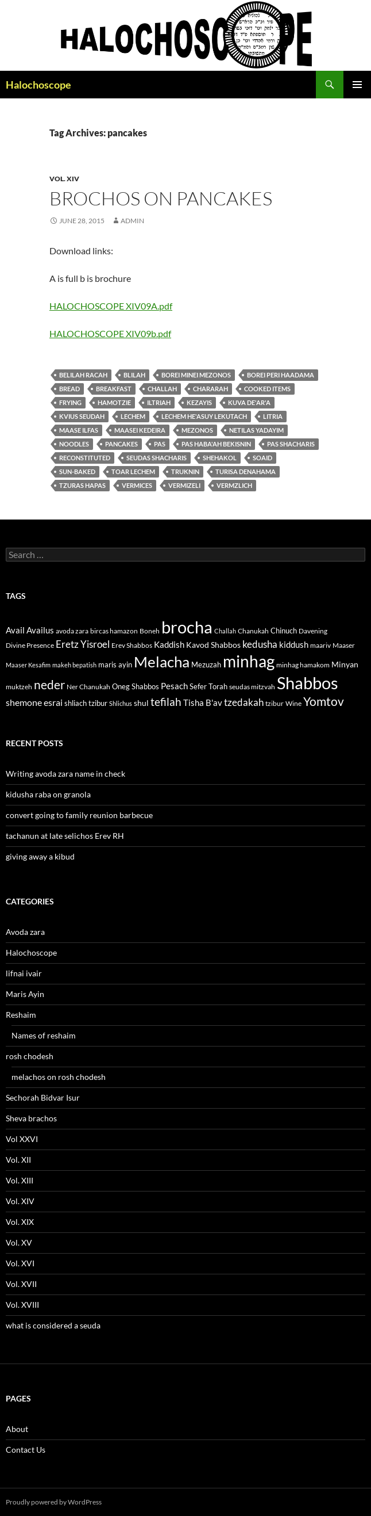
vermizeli (184, 485)
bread (69, 388)
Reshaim (21, 1014)
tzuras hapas (82, 485)
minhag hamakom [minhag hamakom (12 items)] (303, 664)
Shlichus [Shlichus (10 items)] (120, 703)
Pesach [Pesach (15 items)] (174, 686)
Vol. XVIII (22, 1304)
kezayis (199, 402)
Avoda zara (25, 932)
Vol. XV (19, 1242)
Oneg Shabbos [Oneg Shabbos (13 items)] (135, 686)
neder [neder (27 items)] (49, 685)
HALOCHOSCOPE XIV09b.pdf (110, 333)
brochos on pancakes (160, 198)
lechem (133, 416)
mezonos (197, 430)
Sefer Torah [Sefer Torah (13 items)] (208, 686)
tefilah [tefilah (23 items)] (165, 701)
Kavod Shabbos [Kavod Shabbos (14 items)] (213, 645)
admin (132, 220)
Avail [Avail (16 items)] (15, 630)
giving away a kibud (40, 856)
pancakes (121, 444)
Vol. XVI (20, 1263)
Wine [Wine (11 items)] (293, 703)
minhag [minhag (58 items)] (249, 661)
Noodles (74, 444)
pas (159, 444)
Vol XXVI (22, 1139)
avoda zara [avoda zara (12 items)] (72, 631)
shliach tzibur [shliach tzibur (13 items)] (85, 703)
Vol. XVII (21, 1284)
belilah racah (83, 375)
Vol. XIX (20, 1222)
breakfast (114, 388)
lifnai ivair (24, 973)
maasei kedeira (139, 430)
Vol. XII (18, 1159)
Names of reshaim (43, 1035)
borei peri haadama (280, 375)
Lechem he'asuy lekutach (204, 416)
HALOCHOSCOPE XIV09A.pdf (110, 305)
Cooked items (267, 388)
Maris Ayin (25, 994)
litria (273, 416)
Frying (70, 402)
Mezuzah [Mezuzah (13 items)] (206, 664)
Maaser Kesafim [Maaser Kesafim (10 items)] (28, 665)
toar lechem (133, 471)
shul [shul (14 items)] (141, 703)
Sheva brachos (31, 1118)
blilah (134, 375)
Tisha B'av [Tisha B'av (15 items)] (202, 703)
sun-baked (77, 471)
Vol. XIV (64, 178)
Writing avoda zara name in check (65, 773)
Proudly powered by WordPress (54, 1502)
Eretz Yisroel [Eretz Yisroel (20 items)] (83, 644)
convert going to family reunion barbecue (79, 815)
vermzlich (234, 485)
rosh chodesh (29, 1056)
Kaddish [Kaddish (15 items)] (169, 645)
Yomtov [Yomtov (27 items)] (323, 701)
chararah (210, 388)
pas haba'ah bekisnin (216, 444)
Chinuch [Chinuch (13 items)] (283, 630)
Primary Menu (357, 84)
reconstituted (84, 457)
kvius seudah (82, 416)
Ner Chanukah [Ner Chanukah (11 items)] (88, 686)
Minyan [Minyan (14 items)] (344, 664)
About (17, 1429)
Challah (162, 388)
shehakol (220, 457)
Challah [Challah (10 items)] (225, 631)
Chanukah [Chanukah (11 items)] (253, 631)
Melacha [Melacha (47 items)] (162, 661)
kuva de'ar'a (249, 402)
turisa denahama (245, 471)
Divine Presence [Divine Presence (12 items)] (30, 645)
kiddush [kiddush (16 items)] (293, 644)
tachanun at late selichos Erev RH (65, 836)
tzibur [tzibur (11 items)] (274, 703)
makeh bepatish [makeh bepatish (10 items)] (74, 665)
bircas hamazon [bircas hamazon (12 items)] (114, 631)
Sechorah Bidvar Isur (43, 1097)
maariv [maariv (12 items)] (320, 645)
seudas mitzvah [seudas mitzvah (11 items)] (252, 686)
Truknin (185, 471)
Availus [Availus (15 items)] (40, 630)
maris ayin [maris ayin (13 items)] (115, 664)
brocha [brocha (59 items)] (186, 627)
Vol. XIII (19, 1180)
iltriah (159, 402)
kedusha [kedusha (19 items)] (259, 644)
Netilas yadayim (256, 430)
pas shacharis (291, 444)
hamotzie (114, 402)
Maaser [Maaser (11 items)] (344, 645)
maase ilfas (78, 430)
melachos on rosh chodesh (58, 1077)
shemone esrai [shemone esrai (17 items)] (34, 702)
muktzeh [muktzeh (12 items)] (19, 686)
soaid (262, 457)
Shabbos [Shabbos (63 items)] (307, 683)
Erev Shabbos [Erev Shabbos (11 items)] (131, 645)
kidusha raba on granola (48, 794)
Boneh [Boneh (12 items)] (150, 631)
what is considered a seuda (53, 1325)
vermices (137, 485)
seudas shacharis (156, 457)
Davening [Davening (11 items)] (313, 631)
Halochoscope (38, 84)
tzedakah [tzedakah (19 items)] (244, 702)
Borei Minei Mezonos (196, 375)
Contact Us (25, 1449)
